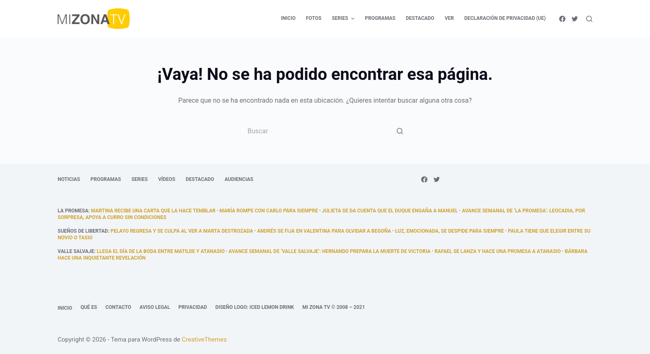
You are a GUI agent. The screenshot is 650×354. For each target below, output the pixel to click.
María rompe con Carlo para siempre (269, 211)
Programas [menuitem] (380, 18)
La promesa (73, 211)
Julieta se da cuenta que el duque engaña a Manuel (390, 211)
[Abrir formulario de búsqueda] (589, 19)
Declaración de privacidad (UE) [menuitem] (505, 18)
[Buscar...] (325, 131)
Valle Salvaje (76, 251)
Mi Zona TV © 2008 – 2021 (333, 307)
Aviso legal (155, 307)
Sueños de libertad (83, 231)
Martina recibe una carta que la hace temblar (153, 211)
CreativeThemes (204, 339)
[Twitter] (575, 19)
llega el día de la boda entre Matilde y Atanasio (161, 251)
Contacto (118, 307)
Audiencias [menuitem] (239, 179)
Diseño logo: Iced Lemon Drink (254, 307)
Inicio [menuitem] (288, 18)
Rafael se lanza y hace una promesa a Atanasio (497, 251)
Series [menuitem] (344, 18)
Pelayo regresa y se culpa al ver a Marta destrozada (182, 231)
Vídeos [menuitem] (166, 179)
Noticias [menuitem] (69, 179)
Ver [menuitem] (449, 18)
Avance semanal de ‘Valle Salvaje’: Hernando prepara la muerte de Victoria (330, 251)
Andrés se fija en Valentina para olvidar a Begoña (324, 231)
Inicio (65, 308)
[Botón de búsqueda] (399, 131)
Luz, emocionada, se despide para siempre (449, 231)
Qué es (88, 307)
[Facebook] (562, 19)
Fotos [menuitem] (313, 18)
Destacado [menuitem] (420, 18)
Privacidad (192, 307)
